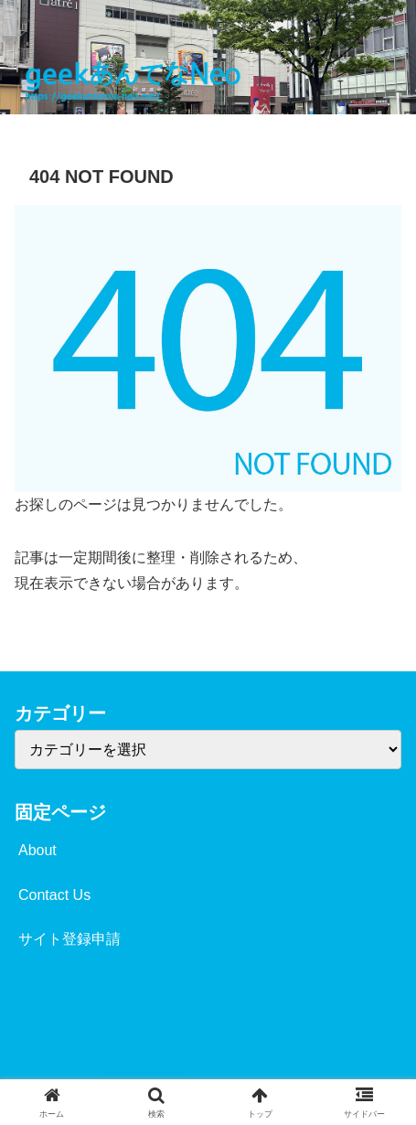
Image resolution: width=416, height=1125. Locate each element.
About (37, 850)
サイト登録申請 (69, 939)
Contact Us (54, 895)
